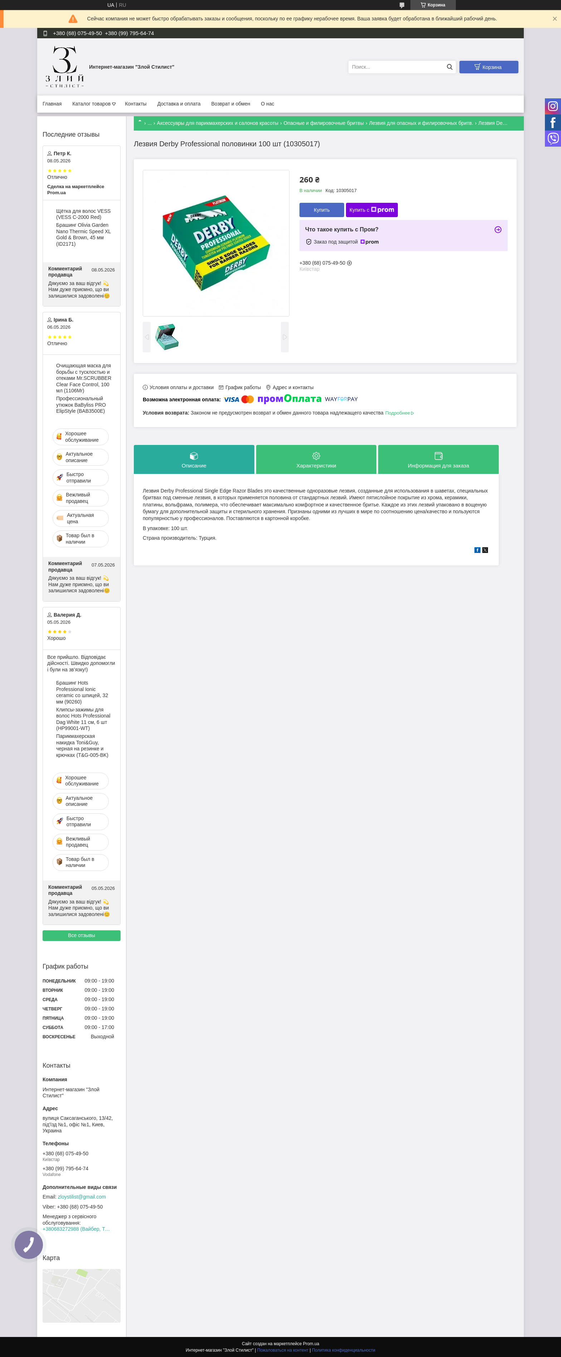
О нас (267, 104)
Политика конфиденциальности (343, 1350)
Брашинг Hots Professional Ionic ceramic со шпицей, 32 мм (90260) (82, 692)
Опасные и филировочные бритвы (324, 123)
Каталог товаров (91, 104)
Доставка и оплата (179, 104)
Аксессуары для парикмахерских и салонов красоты (218, 123)
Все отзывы (81, 935)
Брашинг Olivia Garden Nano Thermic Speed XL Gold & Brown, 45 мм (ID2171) (83, 234)
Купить (322, 210)
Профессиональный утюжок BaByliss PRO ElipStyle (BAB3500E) (81, 405)
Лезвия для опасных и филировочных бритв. (421, 123)
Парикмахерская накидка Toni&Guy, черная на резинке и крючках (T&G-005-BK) (82, 745)
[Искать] (449, 67)
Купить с (372, 210)
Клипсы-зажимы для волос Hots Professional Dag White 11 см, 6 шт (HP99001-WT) (83, 719)
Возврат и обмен (230, 104)
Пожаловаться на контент (282, 1350)
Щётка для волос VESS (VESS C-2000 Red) (83, 214)
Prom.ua (311, 1343)
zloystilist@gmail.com (82, 1197)
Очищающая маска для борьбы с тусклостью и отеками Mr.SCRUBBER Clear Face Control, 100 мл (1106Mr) (83, 378)
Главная (52, 104)
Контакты (135, 104)
